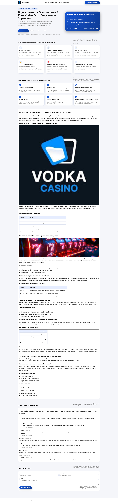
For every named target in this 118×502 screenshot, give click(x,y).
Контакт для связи (63, 473)
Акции (60, 2)
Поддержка (66, 2)
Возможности (53, 2)
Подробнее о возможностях (38, 31)
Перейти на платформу (92, 2)
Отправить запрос (25, 487)
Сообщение (22, 478)
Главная (47, 2)
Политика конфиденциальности (93, 500)
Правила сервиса (75, 500)
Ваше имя (21, 473)
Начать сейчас (23, 31)
